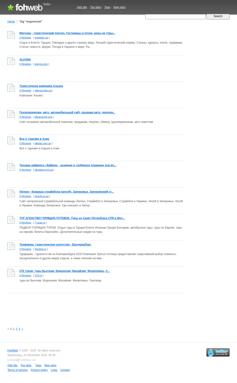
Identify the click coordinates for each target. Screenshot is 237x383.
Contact (65, 370)
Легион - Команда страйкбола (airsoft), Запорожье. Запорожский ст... (66, 191)
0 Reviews (25, 37)
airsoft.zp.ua (42, 196)
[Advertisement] (91, 306)
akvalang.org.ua (44, 169)
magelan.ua (41, 37)
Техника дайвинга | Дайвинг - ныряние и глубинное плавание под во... (67, 165)
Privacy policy (39, 370)
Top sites (95, 7)
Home (11, 21)
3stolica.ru (40, 249)
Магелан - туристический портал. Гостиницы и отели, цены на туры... (67, 33)
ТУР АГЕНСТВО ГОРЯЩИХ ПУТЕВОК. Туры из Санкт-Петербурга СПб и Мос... (72, 218)
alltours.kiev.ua (43, 90)
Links (54, 370)
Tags (107, 7)
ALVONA (25, 59)
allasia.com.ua (43, 143)
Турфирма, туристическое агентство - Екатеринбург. (55, 244)
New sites (119, 7)
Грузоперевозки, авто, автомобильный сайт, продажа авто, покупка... (67, 112)
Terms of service (17, 370)
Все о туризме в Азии (34, 138)
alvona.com (41, 64)
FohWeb (12, 350)
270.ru (38, 275)
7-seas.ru (40, 222)
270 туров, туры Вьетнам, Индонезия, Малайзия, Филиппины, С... (64, 271)
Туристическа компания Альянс (41, 86)
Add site (82, 7)
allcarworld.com (43, 116)
